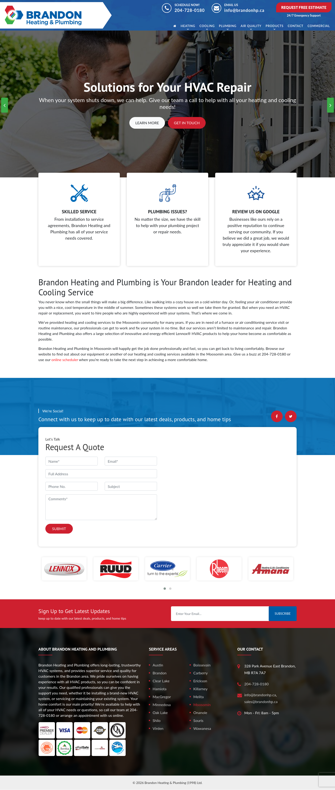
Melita (198, 696)
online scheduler (64, 359)
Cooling (207, 26)
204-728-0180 (189, 10)
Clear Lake (161, 681)
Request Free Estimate (303, 7)
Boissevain (202, 665)
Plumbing (227, 26)
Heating (188, 26)
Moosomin (202, 704)
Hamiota (160, 689)
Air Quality (251, 26)
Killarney (200, 689)
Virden (158, 728)
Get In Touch (187, 123)
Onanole (200, 712)
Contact (295, 26)
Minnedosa (162, 704)
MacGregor (162, 696)
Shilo (157, 720)
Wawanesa (202, 728)
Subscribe (283, 613)
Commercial (319, 26)
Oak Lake (160, 712)
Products (275, 26)
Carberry (200, 673)
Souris (198, 720)
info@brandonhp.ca (244, 10)
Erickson (200, 681)
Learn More (147, 123)
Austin (158, 665)
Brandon (160, 673)
